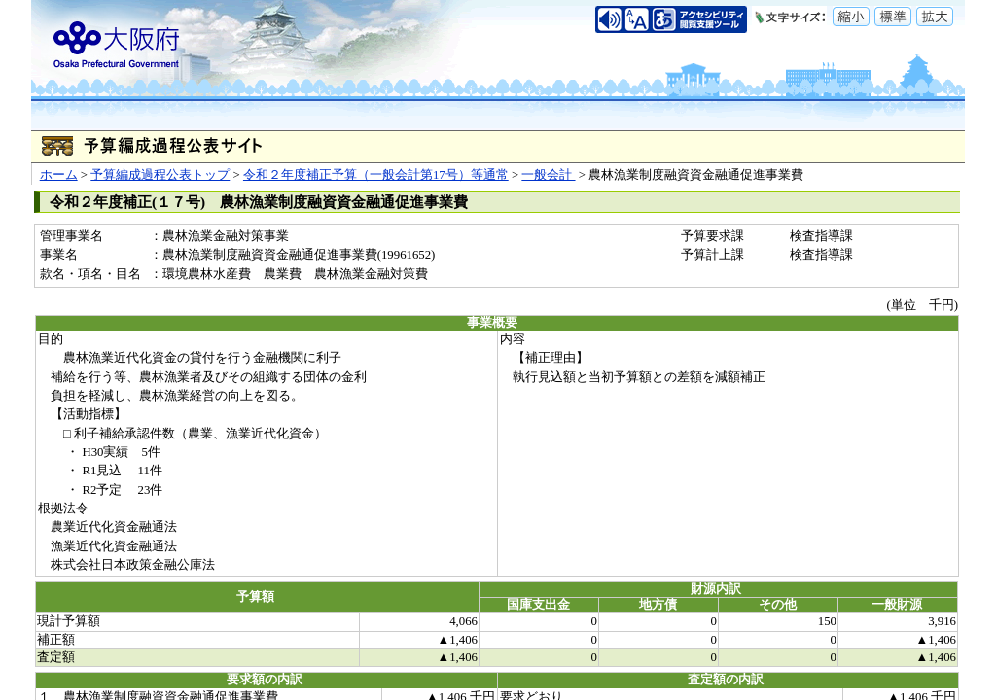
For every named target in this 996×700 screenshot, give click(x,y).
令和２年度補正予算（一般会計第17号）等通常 (376, 175)
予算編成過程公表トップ (160, 175)
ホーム (59, 175)
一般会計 (548, 175)
